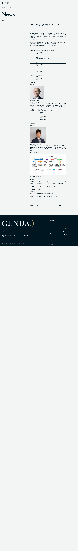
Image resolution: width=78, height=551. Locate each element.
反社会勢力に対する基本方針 (22, 243)
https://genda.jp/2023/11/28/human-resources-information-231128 (43, 46)
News (64, 228)
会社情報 (52, 227)
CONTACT (70, 2)
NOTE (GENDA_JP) (28, 234)
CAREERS (64, 2)
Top (2, 7)
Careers (65, 234)
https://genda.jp (39, 198)
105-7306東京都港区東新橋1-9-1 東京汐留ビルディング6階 (11, 235)
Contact (65, 238)
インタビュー (53, 225)
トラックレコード (54, 235)
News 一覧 (5, 7)
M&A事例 (52, 237)
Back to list (62, 205)
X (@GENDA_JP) (27, 235)
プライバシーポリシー (13, 243)
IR (59, 2)
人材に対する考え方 (5, 243)
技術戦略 (66, 223)
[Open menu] (75, 3)
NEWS (55, 2)
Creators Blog (67, 225)
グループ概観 (53, 231)
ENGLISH (73, 243)
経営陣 (52, 223)
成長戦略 (52, 229)
